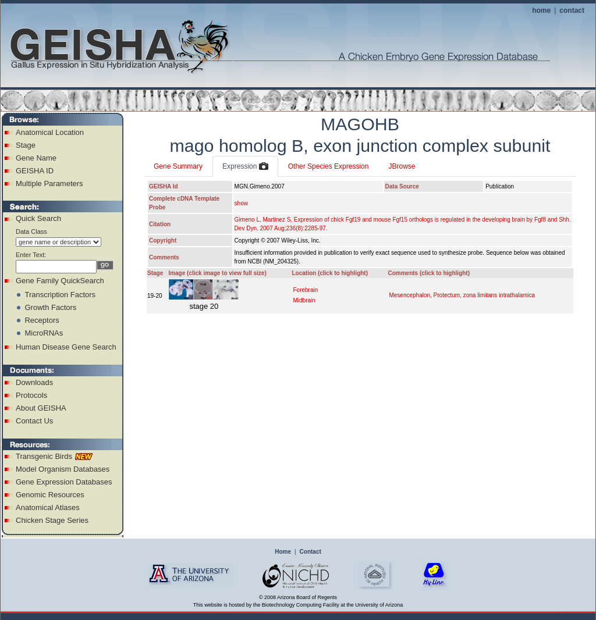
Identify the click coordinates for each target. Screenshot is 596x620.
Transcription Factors (59, 294)
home (541, 10)
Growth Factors (50, 307)
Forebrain (305, 290)
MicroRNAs (43, 333)
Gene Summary (178, 166)
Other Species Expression (328, 166)
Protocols (31, 395)
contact (571, 10)
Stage (26, 145)
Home (283, 551)
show (241, 203)
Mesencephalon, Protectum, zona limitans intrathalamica (462, 295)
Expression (245, 167)
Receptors (41, 320)
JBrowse (401, 166)
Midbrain (304, 300)
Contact (310, 551)
